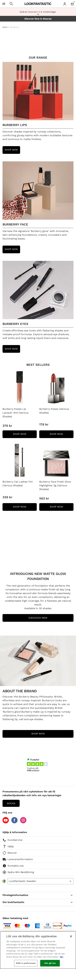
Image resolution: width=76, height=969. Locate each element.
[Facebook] (14, 822)
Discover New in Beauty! (38, 18)
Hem (5, 27)
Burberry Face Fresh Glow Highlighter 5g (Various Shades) (55, 485)
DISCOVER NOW (38, 617)
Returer (10, 853)
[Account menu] (64, 4)
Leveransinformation (18, 859)
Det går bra (50, 963)
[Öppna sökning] (11, 4)
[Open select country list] (40, 881)
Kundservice (12, 840)
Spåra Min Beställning (18, 872)
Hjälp (8, 846)
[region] (38, 950)
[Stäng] (71, 936)
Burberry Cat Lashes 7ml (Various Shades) (18, 483)
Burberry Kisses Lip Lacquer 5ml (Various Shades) (15, 412)
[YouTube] (6, 822)
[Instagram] (23, 822)
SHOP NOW (25, 435)
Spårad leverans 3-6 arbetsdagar (38, 12)
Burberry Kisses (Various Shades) (54, 410)
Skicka (11, 803)
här (61, 957)
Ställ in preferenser (26, 963)
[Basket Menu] (72, 4)
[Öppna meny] (4, 4)
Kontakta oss (13, 866)
